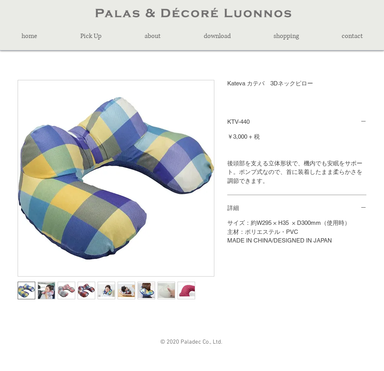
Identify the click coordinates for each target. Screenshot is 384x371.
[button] (91, 36)
